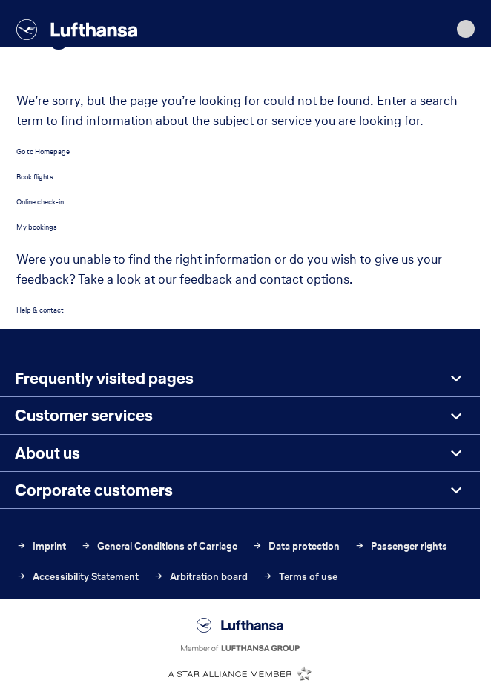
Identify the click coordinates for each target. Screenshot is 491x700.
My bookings (36, 227)
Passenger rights (401, 546)
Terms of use (300, 576)
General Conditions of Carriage (159, 546)
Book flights (34, 176)
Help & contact (40, 310)
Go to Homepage (43, 151)
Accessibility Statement (77, 576)
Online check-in (40, 202)
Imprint (41, 546)
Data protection (296, 546)
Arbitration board (201, 576)
